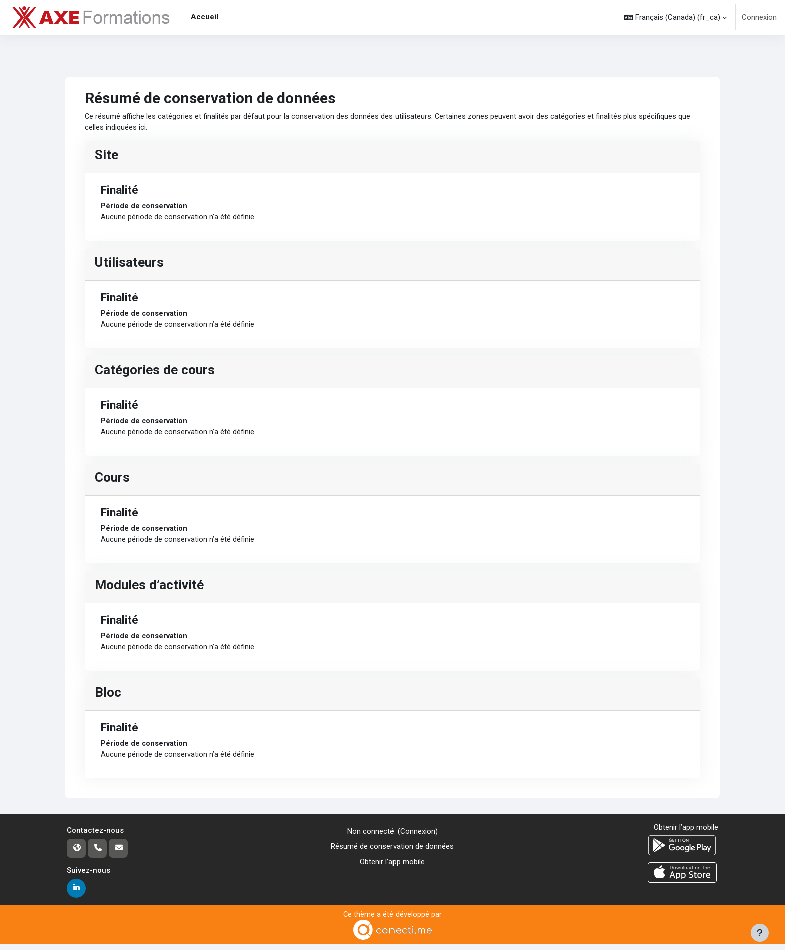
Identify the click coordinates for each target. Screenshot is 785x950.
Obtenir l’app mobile (392, 867)
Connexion (759, 17)
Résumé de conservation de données (392, 852)
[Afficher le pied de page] (760, 933)
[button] (675, 17)
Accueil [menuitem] (204, 17)
